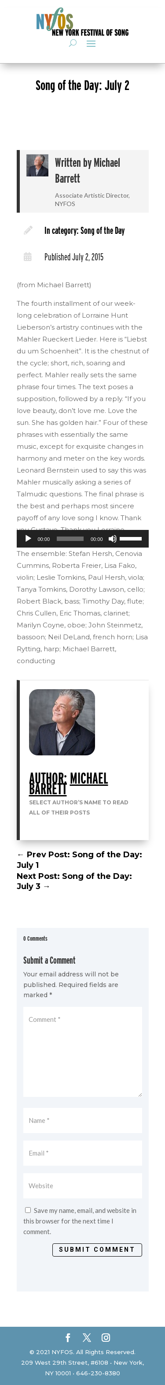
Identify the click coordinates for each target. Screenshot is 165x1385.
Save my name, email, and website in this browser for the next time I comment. (79, 1220)
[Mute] (112, 538)
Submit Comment (97, 1249)
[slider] (70, 539)
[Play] (28, 538)
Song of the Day (103, 230)
